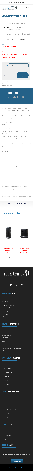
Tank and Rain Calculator (11, 406)
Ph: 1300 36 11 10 (16, 2)
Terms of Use (17, 466)
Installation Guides (8, 372)
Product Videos (8, 414)
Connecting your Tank (9, 376)
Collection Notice (24, 466)
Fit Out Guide (7, 368)
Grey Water (8, 110)
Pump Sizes (7, 418)
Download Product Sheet (16, 40)
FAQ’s (5, 439)
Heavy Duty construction (18, 113)
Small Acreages (7, 435)
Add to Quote (22, 75)
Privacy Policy (11, 466)
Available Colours (8, 402)
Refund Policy (21, 467)
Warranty (6, 384)
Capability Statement (10, 410)
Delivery (5, 380)
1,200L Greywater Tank (8, 244)
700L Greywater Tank (24, 244)
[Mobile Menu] (28, 8)
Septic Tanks (17, 110)
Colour (6, 65)
